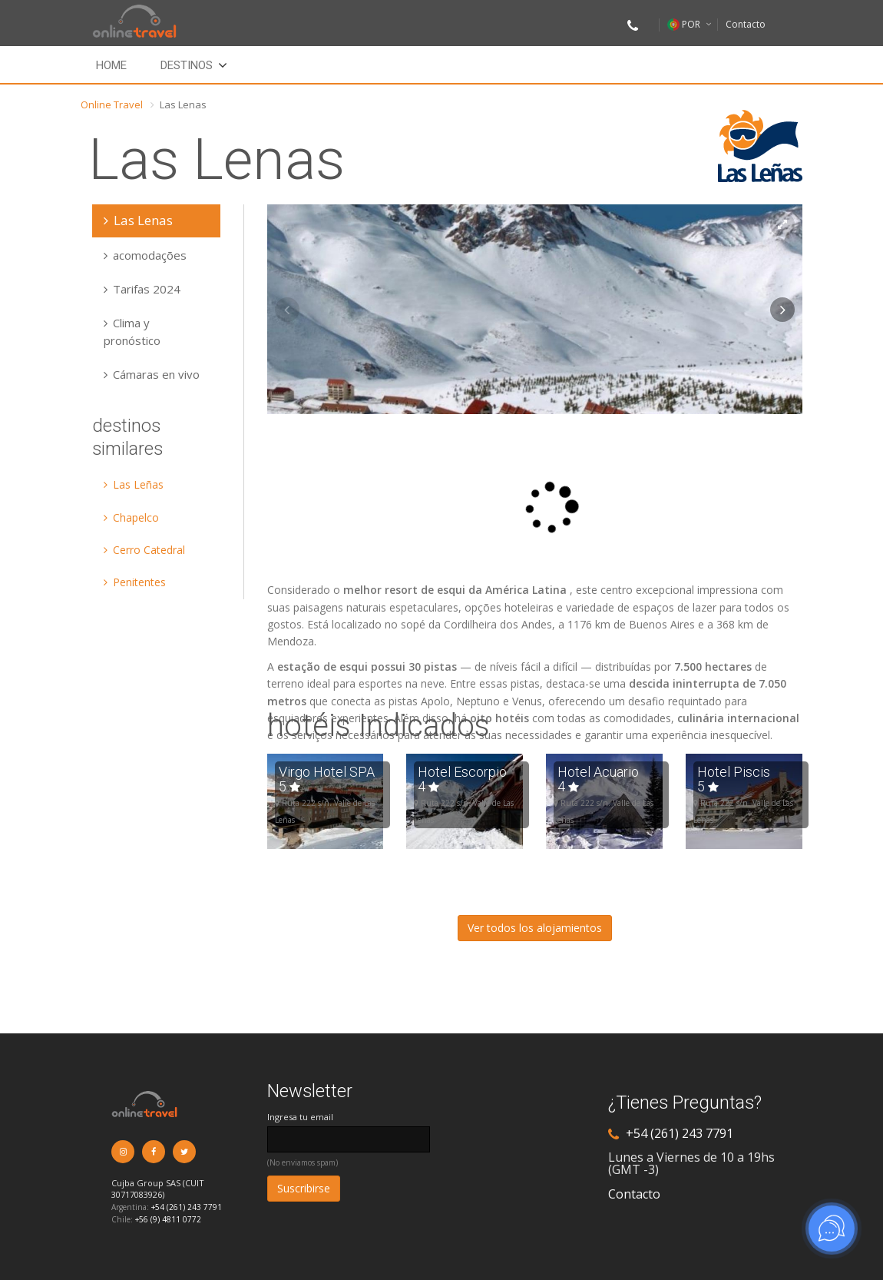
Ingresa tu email (300, 1116)
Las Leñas (134, 484)
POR (683, 24)
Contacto (746, 24)
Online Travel (112, 104)
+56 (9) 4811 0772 (168, 1219)
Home (111, 65)
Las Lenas (138, 220)
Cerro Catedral (144, 549)
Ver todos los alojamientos (535, 927)
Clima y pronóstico (132, 331)
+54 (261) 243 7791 (186, 1207)
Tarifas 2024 (142, 289)
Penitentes (135, 582)
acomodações (145, 255)
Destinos (186, 65)
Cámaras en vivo (152, 374)
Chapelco (131, 517)
